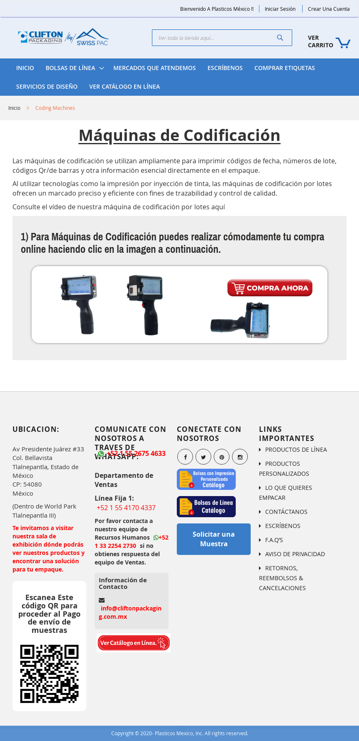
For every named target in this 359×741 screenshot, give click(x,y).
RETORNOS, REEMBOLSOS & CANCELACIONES (282, 578)
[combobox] (222, 37)
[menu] (179, 77)
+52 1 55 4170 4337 (126, 507)
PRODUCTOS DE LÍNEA (296, 449)
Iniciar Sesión (280, 8)
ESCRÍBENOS (282, 526)
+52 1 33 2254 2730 (132, 541)
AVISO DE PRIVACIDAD (295, 554)
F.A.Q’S (274, 540)
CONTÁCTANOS (286, 512)
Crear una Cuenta (329, 8)
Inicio (14, 107)
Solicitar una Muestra (214, 539)
